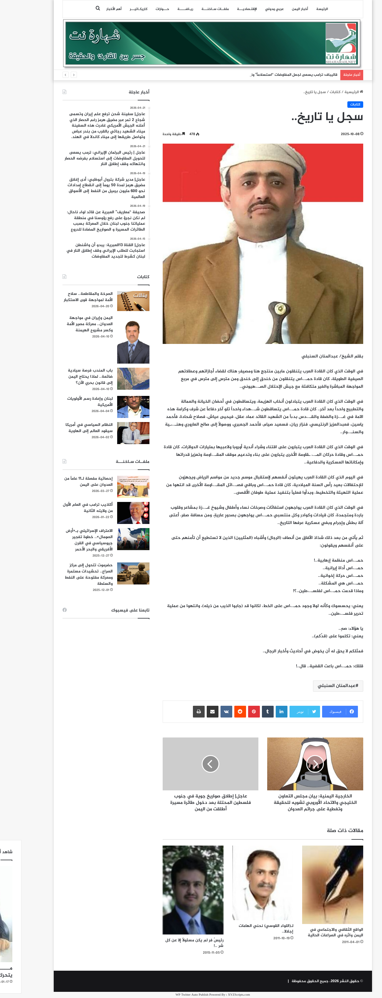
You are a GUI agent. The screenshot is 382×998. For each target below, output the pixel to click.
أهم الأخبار (92, 9)
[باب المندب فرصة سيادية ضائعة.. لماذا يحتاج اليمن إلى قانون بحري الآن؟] (111, 379)
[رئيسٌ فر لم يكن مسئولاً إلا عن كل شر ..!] (171, 890)
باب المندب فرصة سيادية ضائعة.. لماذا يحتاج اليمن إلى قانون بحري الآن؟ (68, 376)
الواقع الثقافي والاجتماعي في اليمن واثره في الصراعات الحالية (313, 932)
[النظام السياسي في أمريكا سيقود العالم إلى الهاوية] (111, 433)
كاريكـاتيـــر (117, 9)
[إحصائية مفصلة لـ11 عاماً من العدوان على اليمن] (111, 487)
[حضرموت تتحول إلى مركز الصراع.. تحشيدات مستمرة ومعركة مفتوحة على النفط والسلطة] (111, 573)
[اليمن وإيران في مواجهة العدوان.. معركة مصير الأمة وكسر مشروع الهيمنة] (111, 339)
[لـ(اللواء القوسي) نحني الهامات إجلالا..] (241, 883)
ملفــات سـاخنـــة (193, 9)
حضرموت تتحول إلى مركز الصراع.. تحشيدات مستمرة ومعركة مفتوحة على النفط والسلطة (67, 574)
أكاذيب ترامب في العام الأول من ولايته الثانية (66, 507)
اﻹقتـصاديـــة (225, 9)
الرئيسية (332, 92)
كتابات (313, 92)
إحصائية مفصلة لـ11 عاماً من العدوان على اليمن (67, 481)
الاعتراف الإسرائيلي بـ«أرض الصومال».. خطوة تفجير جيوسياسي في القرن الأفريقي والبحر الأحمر (67, 540)
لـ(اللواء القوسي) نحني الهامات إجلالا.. (244, 929)
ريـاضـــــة (163, 9)
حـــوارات (140, 9)
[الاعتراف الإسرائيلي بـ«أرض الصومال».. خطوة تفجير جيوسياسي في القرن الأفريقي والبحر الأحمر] (111, 539)
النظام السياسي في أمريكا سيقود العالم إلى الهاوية (67, 427)
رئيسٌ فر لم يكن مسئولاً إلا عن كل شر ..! (173, 943)
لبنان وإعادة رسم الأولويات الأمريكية (68, 401)
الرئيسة (300, 9)
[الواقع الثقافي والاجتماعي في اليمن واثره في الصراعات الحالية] (310, 885)
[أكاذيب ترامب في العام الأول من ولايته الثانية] (111, 513)
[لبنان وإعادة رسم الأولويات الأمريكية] (111, 407)
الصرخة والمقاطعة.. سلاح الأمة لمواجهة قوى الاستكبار (66, 296)
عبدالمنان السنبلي (315, 686)
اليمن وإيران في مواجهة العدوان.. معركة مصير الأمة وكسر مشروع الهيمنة (68, 324)
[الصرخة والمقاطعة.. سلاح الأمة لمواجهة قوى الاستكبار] (111, 301)
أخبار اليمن (278, 9)
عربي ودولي (252, 9)
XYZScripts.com (217, 995)
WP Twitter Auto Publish (170, 995)
